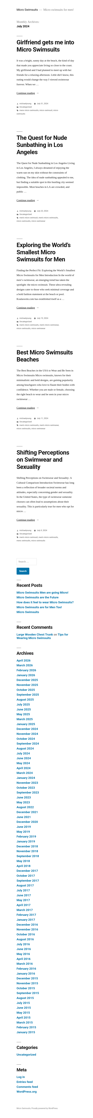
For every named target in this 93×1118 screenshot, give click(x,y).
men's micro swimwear (49, 325)
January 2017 (26, 919)
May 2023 (23, 802)
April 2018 (24, 866)
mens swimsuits (23, 540)
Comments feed (27, 1087)
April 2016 (24, 959)
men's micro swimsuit (28, 218)
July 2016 (23, 944)
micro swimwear (38, 221)
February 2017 (26, 914)
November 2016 (27, 929)
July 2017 (23, 890)
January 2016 (26, 973)
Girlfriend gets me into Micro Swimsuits (45, 46)
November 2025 (27, 685)
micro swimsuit (45, 110)
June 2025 (24, 709)
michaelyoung (25, 103)
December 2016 (27, 924)
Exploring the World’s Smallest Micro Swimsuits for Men (44, 252)
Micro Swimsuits (27, 9)
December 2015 (27, 978)
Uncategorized (25, 107)
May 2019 (23, 831)
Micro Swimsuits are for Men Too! (39, 607)
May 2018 (23, 861)
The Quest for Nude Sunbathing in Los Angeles (42, 145)
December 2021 (27, 812)
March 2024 (25, 773)
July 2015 (23, 1003)
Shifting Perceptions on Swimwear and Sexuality (43, 459)
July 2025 (23, 704)
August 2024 (25, 748)
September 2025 (28, 694)
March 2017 (25, 910)
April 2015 (24, 1017)
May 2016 (23, 954)
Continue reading (28, 93)
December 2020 (27, 822)
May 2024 (23, 763)
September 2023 (28, 792)
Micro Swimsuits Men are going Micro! (42, 592)
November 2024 (27, 734)
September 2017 (28, 880)
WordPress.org (27, 1091)
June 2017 (24, 895)
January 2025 (26, 724)
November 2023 (27, 782)
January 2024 (26, 778)
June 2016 (24, 949)
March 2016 (25, 963)
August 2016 (25, 939)
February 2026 (26, 670)
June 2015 (24, 1007)
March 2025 (25, 719)
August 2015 (25, 998)
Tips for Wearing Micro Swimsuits (42, 636)
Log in (21, 1077)
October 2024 (26, 738)
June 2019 (24, 826)
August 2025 (25, 699)
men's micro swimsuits (48, 218)
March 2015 (25, 1022)
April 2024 (24, 768)
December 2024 (27, 729)
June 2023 (24, 797)
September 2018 (28, 856)
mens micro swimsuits (29, 110)
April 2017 (24, 905)
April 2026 (24, 660)
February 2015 (26, 1027)
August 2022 (25, 807)
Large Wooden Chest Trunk (35, 634)
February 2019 (26, 836)
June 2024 (24, 758)
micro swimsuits (24, 221)
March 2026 (25, 665)
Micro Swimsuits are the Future (38, 597)
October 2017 (26, 875)
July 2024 (23, 753)
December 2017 (27, 870)
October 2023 (26, 787)
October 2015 (26, 988)
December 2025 (27, 680)
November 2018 (27, 851)
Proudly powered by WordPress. (44, 1108)
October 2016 (26, 934)
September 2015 (28, 993)
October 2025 (26, 690)
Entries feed (25, 1082)
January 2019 (26, 841)
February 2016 (26, 968)
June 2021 (24, 817)
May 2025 (23, 714)
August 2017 (25, 885)
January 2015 (26, 1032)
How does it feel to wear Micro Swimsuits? (45, 602)
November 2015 (27, 983)
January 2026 (26, 675)
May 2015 (23, 1012)
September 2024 (28, 743)
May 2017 (23, 900)
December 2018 (27, 846)
